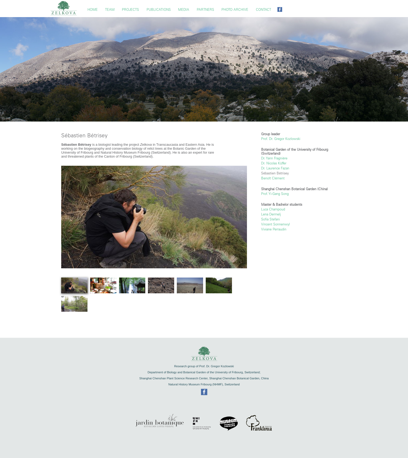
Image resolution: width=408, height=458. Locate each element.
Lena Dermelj (271, 214)
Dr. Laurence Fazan (275, 168)
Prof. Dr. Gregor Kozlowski (280, 139)
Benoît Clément (273, 178)
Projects (130, 10)
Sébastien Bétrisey (275, 173)
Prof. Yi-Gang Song (275, 194)
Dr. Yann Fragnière (274, 158)
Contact (263, 10)
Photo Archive (234, 10)
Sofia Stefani (270, 219)
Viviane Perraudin (273, 229)
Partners (205, 10)
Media (183, 10)
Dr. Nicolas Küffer (273, 163)
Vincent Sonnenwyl (275, 224)
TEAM (110, 10)
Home (92, 10)
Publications (159, 10)
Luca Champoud (273, 209)
